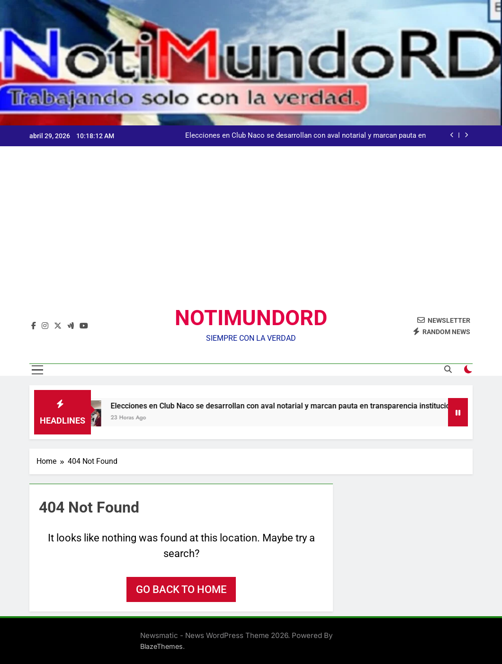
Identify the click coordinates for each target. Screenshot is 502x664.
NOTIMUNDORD (251, 317)
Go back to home (181, 589)
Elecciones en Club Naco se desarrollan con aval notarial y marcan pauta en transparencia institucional (305, 136)
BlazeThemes (161, 646)
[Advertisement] (251, 234)
